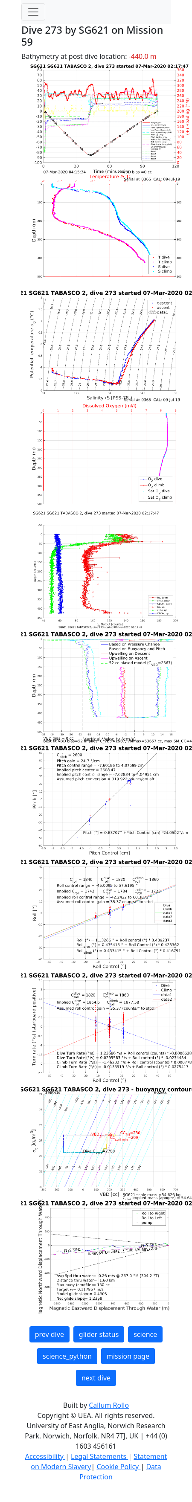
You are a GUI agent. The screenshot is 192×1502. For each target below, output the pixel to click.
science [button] (145, 1334)
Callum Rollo (109, 1405)
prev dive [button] (49, 1334)
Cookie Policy (118, 1466)
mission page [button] (128, 1356)
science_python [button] (67, 1356)
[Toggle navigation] (33, 11)
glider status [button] (99, 1334)
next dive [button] (96, 1378)
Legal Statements (99, 1456)
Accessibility (45, 1456)
